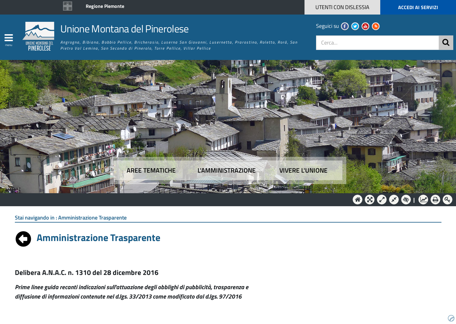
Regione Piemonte (105, 6)
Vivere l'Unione (303, 170)
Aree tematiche (151, 170)
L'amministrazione (227, 170)
